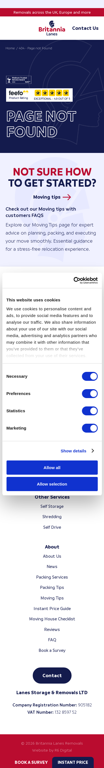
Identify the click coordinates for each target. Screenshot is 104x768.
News (52, 566)
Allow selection (52, 484)
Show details (74, 450)
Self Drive (52, 527)
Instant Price (73, 762)
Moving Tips (52, 598)
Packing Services (52, 577)
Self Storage (52, 506)
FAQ (52, 639)
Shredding (52, 516)
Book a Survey (31, 762)
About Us (52, 556)
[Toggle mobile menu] (8, 28)
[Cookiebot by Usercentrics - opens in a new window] (74, 280)
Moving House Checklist (52, 618)
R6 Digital (63, 750)
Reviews (52, 629)
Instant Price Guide (52, 608)
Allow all (52, 467)
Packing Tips (52, 587)
